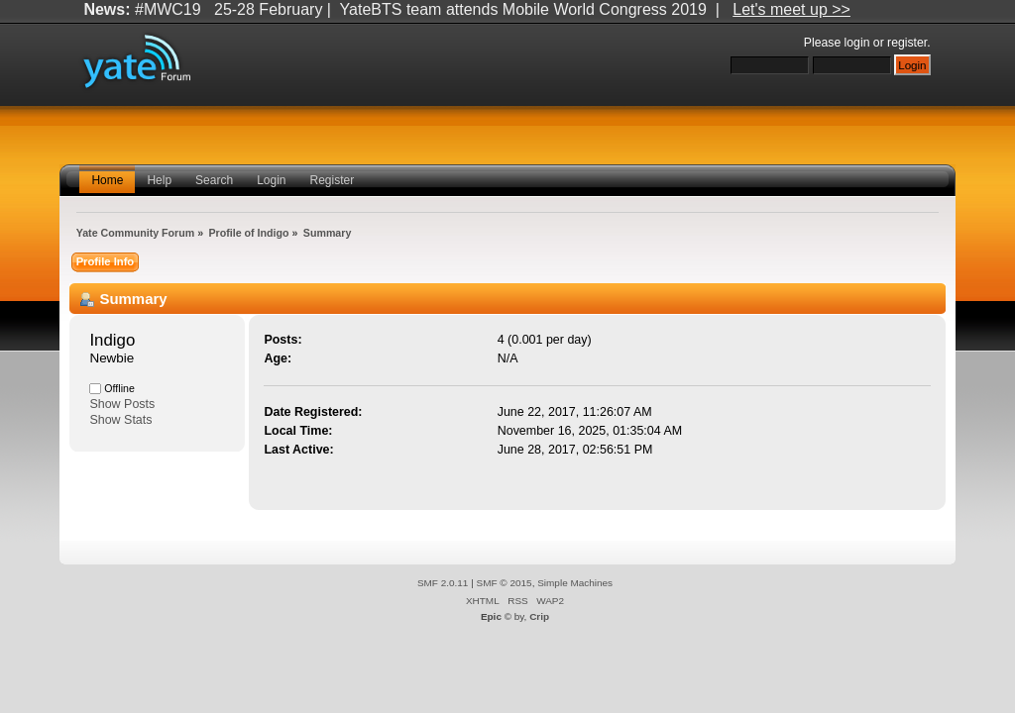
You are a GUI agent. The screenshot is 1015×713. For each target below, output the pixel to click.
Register (332, 180)
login (857, 43)
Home (107, 180)
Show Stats (120, 420)
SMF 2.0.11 (443, 582)
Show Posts (122, 404)
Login (271, 180)
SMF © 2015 (504, 582)
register (907, 43)
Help (159, 180)
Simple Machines (575, 582)
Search (214, 180)
